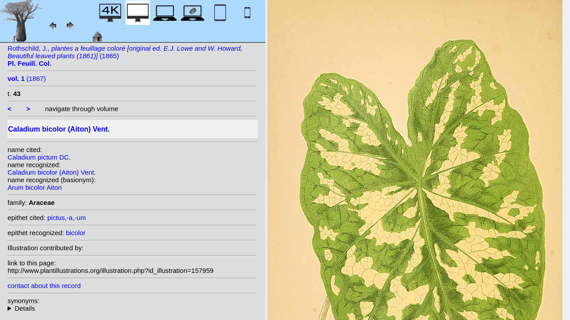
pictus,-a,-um (66, 217)
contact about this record (44, 285)
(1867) (27, 78)
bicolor (76, 232)
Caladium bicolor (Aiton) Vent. (52, 172)
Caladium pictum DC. (39, 157)
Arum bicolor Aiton (35, 187)
